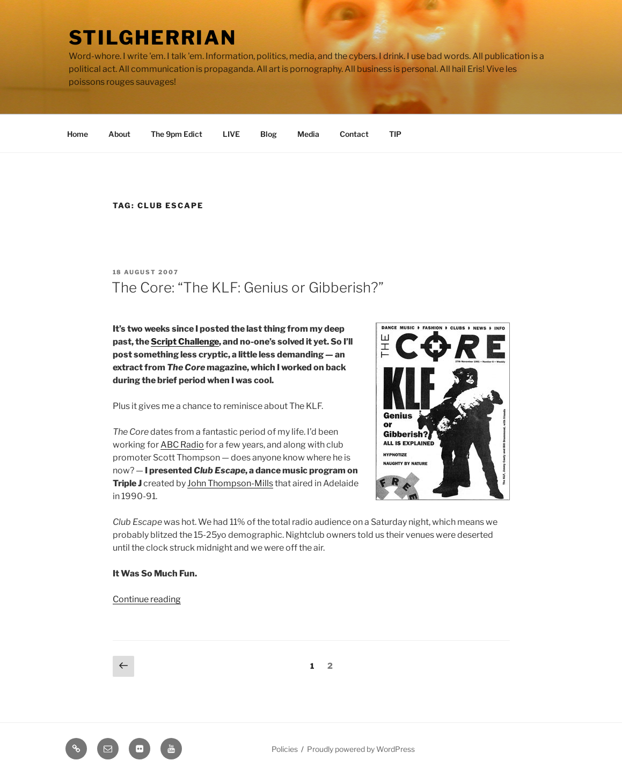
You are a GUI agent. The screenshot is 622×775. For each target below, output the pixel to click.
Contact (354, 133)
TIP (395, 133)
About (119, 133)
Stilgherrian (153, 37)
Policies (285, 749)
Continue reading (147, 599)
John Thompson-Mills (230, 483)
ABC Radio (182, 445)
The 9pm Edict (176, 133)
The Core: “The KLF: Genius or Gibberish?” (248, 287)
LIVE (231, 133)
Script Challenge (185, 342)
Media (308, 133)
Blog (268, 133)
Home (77, 133)
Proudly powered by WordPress (361, 749)
